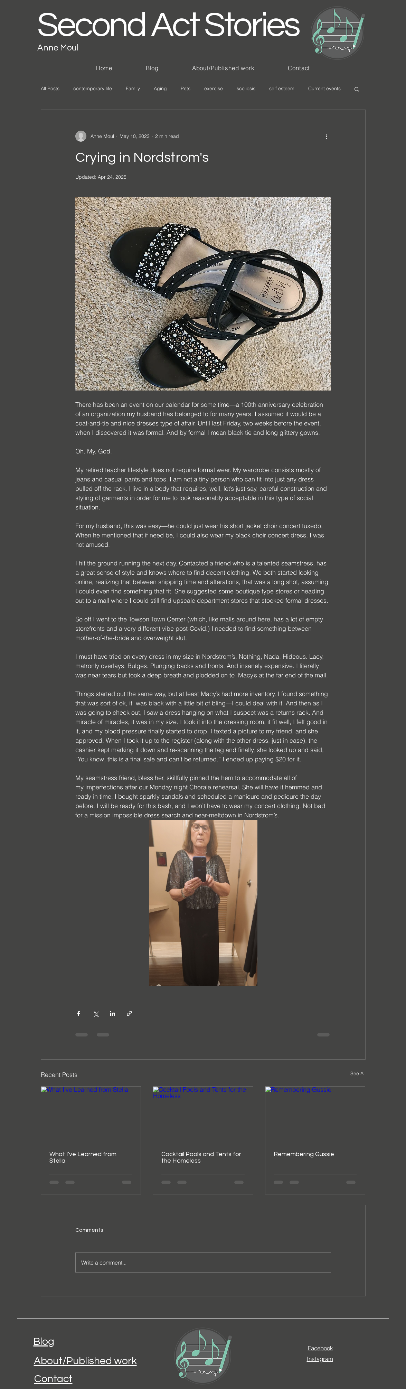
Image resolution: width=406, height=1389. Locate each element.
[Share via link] (129, 1013)
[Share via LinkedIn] (112, 1013)
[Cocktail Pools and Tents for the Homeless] (203, 1115)
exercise (213, 88)
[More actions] (327, 136)
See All (358, 1073)
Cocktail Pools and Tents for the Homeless (201, 1157)
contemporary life (92, 88)
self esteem (281, 88)
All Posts (50, 88)
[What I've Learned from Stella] (91, 1115)
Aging (160, 88)
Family (133, 88)
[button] (356, 89)
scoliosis (246, 88)
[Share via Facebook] (78, 1013)
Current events (324, 88)
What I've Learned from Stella (82, 1157)
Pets (185, 88)
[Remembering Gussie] (315, 1115)
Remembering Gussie (304, 1154)
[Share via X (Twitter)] (95, 1013)
